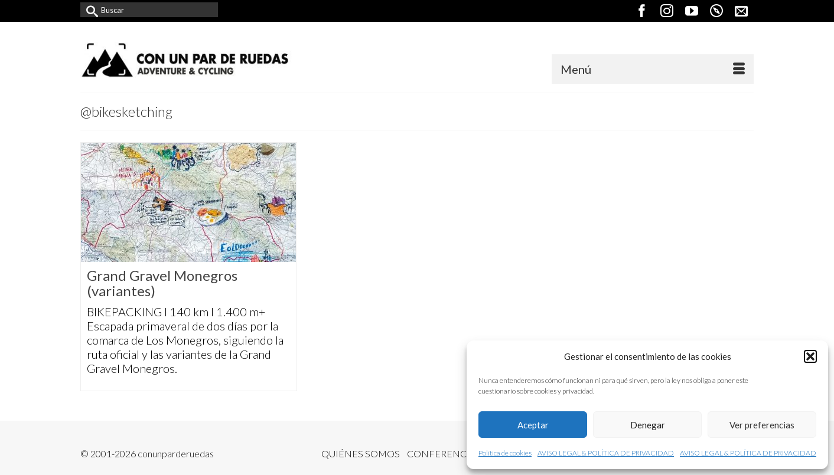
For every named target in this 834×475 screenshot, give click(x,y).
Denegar (647, 425)
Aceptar (533, 425)
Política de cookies (505, 452)
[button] (810, 356)
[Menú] (653, 69)
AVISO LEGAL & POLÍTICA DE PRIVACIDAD (605, 452)
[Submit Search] (89, 9)
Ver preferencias (761, 425)
